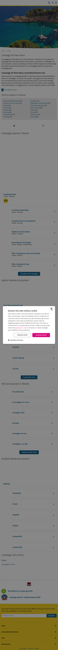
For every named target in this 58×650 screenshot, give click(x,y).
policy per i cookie (22, 328)
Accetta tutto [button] (41, 335)
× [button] (52, 310)
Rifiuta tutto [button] (22, 335)
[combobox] (51, 309)
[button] (15, 340)
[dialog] (29, 325)
